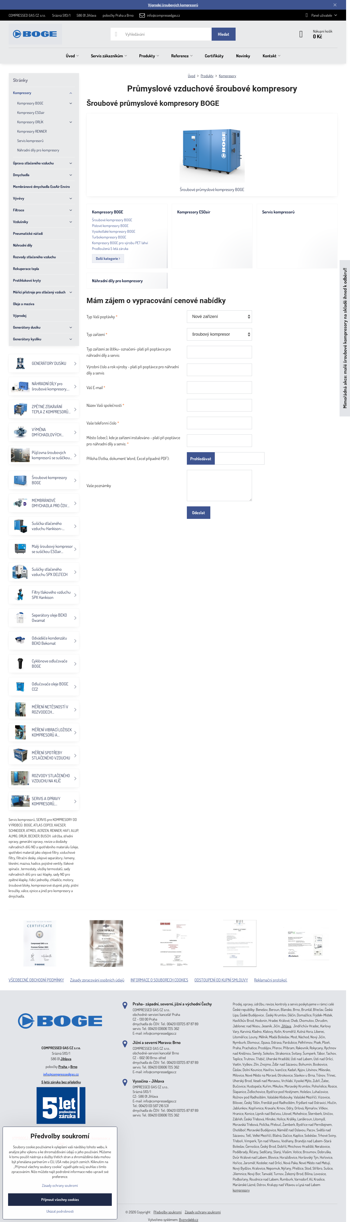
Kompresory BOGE (107, 211)
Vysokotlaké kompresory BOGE (113, 231)
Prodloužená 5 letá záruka (110, 248)
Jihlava (65, 1059)
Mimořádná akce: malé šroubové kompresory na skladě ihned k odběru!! (345, 338)
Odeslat (198, 512)
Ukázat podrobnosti (60, 1211)
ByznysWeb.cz (188, 1219)
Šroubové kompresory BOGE (112, 220)
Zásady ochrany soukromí (203, 1212)
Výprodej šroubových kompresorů (173, 5)
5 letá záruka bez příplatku (61, 1082)
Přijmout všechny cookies (60, 1199)
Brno (73, 1066)
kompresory (241, 1190)
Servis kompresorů (278, 211)
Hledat (223, 34)
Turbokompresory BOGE (109, 237)
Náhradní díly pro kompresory (117, 280)
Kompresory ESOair (193, 211)
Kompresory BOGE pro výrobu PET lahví (120, 243)
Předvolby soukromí (167, 1212)
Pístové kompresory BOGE (110, 225)
